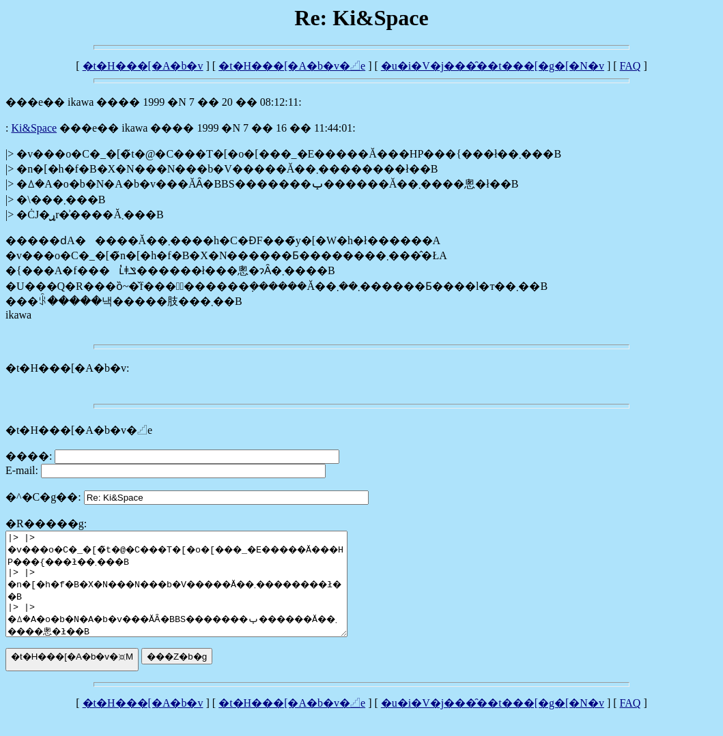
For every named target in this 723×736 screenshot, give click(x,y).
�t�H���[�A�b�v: (67, 368)
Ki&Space (34, 128)
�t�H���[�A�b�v (143, 66)
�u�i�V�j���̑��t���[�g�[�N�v (492, 66)
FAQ (630, 66)
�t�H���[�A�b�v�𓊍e (291, 66)
